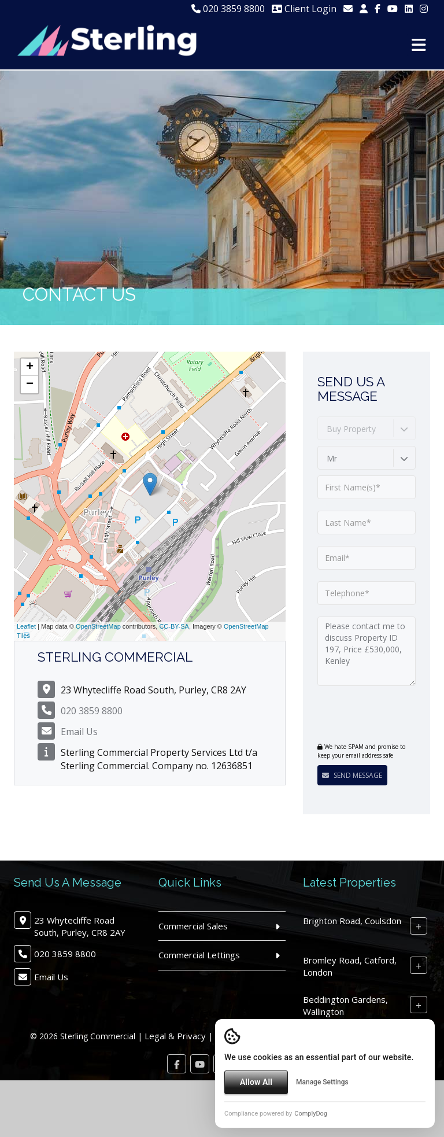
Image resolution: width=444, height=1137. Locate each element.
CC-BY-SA (174, 626)
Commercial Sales (193, 926)
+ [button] (30, 367)
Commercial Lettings (199, 955)
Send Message (352, 775)
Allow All (256, 1082)
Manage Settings (322, 1082)
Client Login (304, 8)
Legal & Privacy (175, 1036)
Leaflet (26, 626)
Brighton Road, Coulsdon (352, 920)
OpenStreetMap (98, 626)
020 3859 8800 (228, 8)
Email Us (79, 731)
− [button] (30, 384)
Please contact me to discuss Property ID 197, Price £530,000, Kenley (366, 651)
